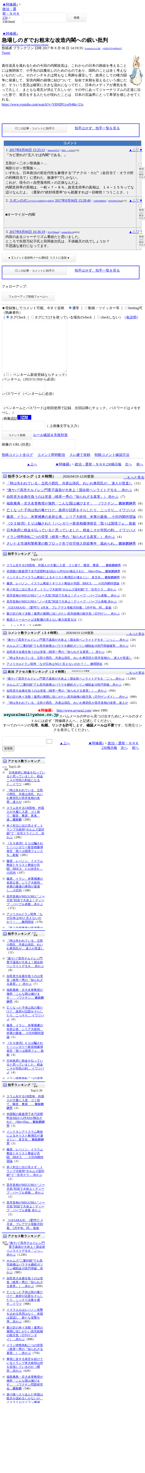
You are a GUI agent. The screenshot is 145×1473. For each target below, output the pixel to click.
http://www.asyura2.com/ (74, 721)
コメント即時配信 (51, 465)
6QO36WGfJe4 (115, 201)
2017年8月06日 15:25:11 (27, 150)
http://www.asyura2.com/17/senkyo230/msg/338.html (25, 45)
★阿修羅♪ (10, 4)
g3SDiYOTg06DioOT (112, 48)
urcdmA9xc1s (67, 232)
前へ (139, 474)
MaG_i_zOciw (67, 150)
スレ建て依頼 (79, 465)
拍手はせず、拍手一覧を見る (97, 128)
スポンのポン (31, 200)
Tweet (6, 53)
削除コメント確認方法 (112, 465)
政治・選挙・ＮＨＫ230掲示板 (98, 474)
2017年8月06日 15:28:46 (73, 200)
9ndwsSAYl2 (53, 150)
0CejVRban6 (53, 232)
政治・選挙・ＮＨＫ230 (11, 13)
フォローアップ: (14, 286)
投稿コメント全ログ (17, 465)
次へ (128, 474)
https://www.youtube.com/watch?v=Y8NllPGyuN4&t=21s (42, 104)
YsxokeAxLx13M (92, 48)
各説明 (131, 317)
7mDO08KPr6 (99, 201)
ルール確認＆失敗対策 (50, 445)
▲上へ (32, 474)
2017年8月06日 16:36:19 (27, 232)
